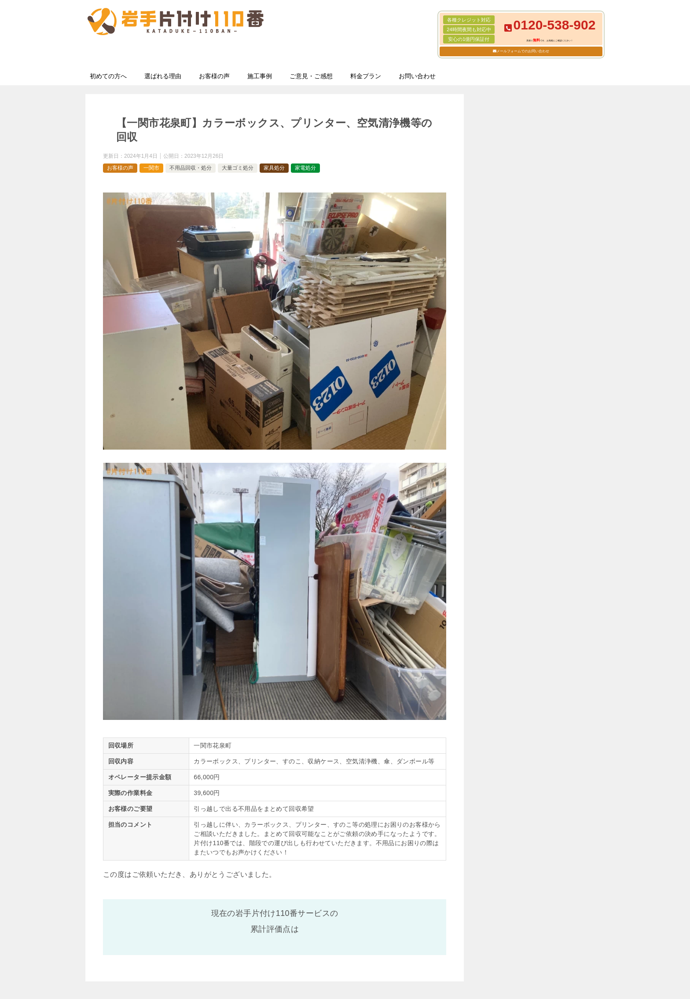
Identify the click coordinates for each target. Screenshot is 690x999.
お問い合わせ (417, 76)
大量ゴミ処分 (237, 168)
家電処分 (305, 168)
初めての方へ (108, 76)
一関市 (151, 168)
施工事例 (259, 76)
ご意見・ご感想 (311, 76)
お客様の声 (214, 76)
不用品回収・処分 (190, 168)
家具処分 (274, 168)
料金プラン (365, 76)
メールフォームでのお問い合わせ (522, 51)
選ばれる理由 (162, 76)
